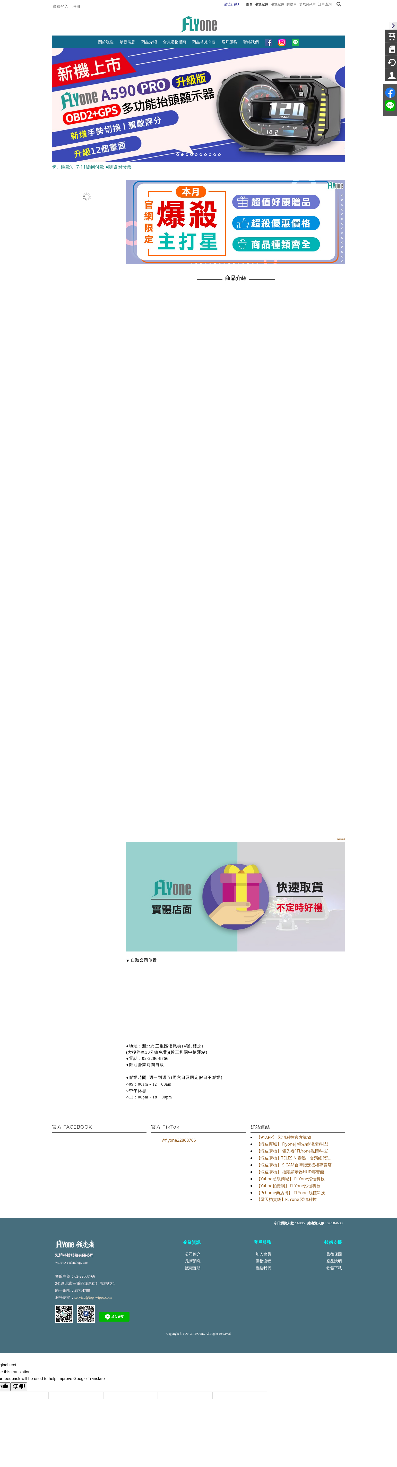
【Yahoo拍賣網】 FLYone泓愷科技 (288, 1186)
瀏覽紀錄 (277, 4)
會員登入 (60, 6)
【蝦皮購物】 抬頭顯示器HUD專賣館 (290, 1172)
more (341, 839)
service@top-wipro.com (93, 1297)
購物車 (292, 4)
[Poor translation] (19, 1386)
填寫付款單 (307, 4)
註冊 (76, 6)
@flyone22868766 (178, 1140)
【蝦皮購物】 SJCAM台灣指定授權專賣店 (294, 1165)
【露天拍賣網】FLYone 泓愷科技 (286, 1199)
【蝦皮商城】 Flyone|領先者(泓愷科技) (292, 1144)
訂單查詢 (325, 4)
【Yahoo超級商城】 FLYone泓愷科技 (290, 1179)
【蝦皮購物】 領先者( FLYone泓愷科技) (292, 1151)
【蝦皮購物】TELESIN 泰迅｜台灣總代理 (293, 1158)
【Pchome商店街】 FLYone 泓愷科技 (290, 1192)
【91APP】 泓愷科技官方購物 (283, 1137)
